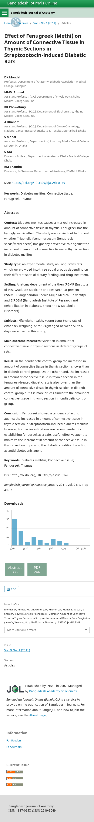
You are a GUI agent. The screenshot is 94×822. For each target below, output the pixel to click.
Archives (22, 23)
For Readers (13, 740)
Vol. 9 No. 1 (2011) (44, 23)
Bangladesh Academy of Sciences (53, 691)
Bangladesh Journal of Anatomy (33, 12)
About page (37, 715)
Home (8, 23)
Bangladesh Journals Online (32, 3)
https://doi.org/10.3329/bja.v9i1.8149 (38, 183)
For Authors (13, 747)
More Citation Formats (21, 630)
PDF (13, 589)
